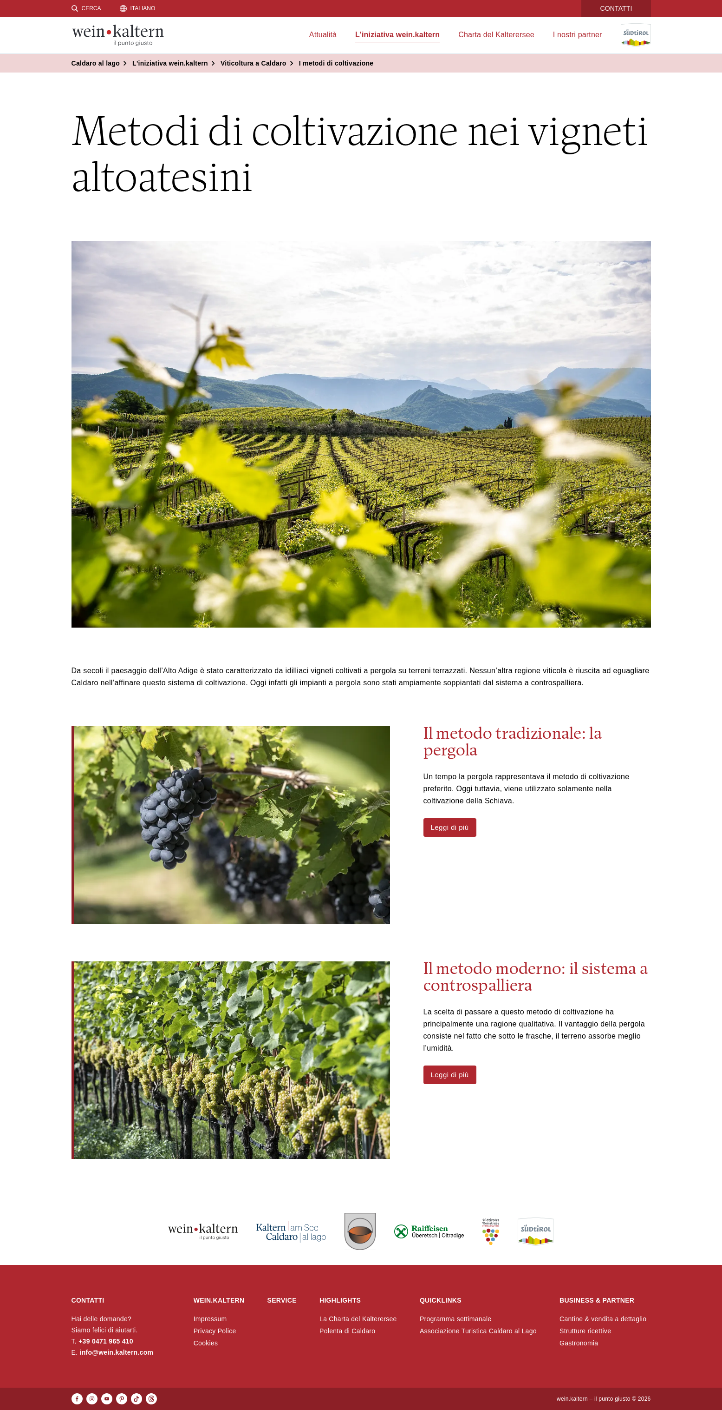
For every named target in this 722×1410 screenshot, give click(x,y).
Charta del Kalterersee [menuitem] (496, 35)
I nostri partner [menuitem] (577, 35)
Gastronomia (578, 1343)
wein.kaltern (219, 1300)
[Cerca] (86, 8)
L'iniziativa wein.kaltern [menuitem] (397, 35)
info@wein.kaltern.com (116, 1352)
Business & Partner (596, 1300)
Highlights (340, 1300)
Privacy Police (215, 1331)
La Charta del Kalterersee (358, 1319)
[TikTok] (136, 1398)
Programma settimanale (456, 1319)
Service (282, 1300)
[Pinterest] (121, 1398)
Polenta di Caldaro (347, 1331)
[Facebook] (77, 1398)
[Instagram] (92, 1398)
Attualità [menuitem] (323, 35)
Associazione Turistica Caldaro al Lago (478, 1331)
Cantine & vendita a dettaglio (602, 1319)
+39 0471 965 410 (105, 1341)
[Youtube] (106, 1398)
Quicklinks (441, 1300)
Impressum (210, 1319)
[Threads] (151, 1398)
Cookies (206, 1343)
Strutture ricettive (585, 1331)
